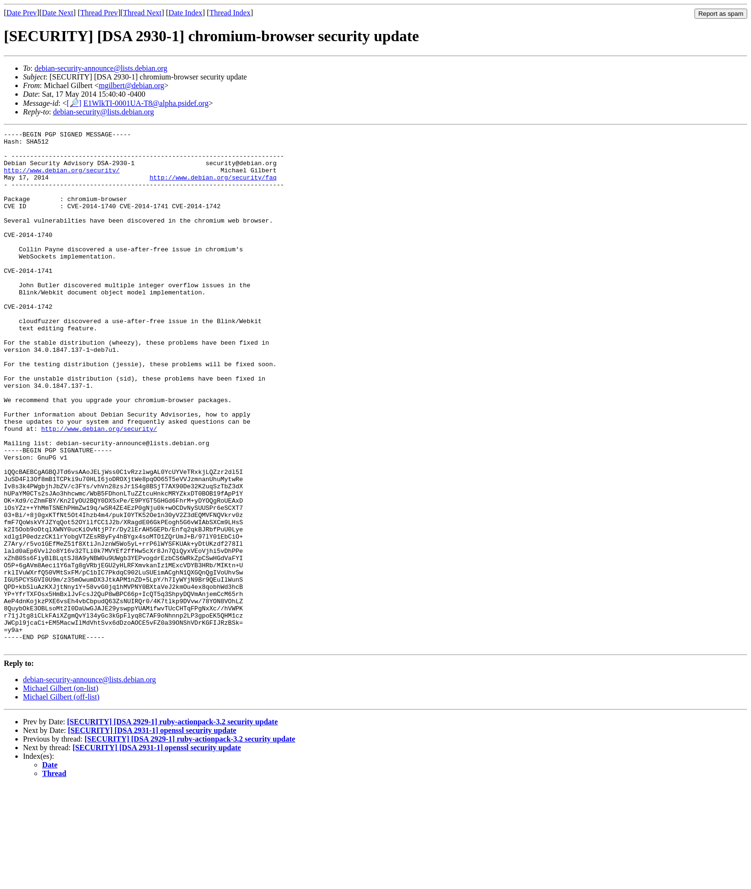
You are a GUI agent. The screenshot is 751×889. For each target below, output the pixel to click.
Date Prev (21, 13)
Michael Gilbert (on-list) (60, 792)
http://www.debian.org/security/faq (212, 187)
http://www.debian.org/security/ (62, 178)
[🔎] (74, 103)
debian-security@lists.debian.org (103, 112)
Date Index (186, 13)
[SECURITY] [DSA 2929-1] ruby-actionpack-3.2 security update (172, 825)
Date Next (57, 13)
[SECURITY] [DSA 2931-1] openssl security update (152, 834)
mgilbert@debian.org (131, 85)
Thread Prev (99, 13)
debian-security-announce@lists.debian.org (100, 68)
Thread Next (142, 13)
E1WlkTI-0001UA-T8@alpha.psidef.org (145, 103)
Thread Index (229, 13)
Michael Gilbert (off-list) (61, 800)
